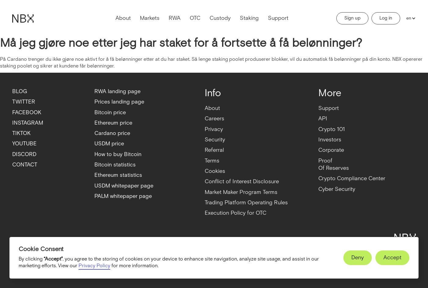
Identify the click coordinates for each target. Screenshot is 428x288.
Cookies (215, 171)
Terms (212, 160)
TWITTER (23, 101)
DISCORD (24, 154)
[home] (23, 18)
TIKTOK (21, 133)
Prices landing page (119, 101)
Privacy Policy (94, 266)
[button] (409, 18)
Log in (385, 18)
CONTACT (24, 164)
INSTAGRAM (27, 122)
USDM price (109, 143)
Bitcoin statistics (115, 164)
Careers (214, 118)
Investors (329, 139)
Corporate (331, 150)
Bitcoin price (110, 112)
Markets (149, 18)
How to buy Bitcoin (117, 154)
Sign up (352, 18)
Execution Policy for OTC (235, 213)
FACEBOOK (26, 112)
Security (215, 139)
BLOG (19, 91)
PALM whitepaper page (123, 196)
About (123, 18)
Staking (249, 18)
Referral (214, 150)
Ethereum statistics (118, 175)
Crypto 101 (331, 129)
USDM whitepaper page (123, 185)
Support (278, 18)
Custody (220, 18)
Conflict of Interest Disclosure (242, 181)
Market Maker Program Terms (241, 192)
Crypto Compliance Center (351, 178)
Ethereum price (113, 122)
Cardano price (112, 133)
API (322, 118)
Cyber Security (336, 189)
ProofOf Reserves (333, 164)
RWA (175, 18)
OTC (195, 18)
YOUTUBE (24, 143)
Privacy (214, 129)
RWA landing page (117, 91)
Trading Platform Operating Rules (246, 202)
